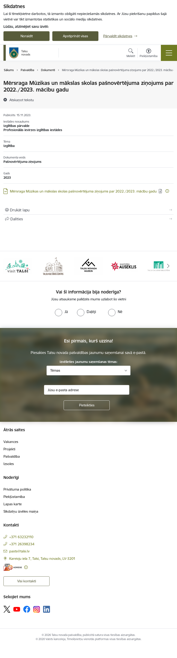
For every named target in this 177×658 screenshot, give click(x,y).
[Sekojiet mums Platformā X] (6, 609)
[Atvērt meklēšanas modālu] (130, 53)
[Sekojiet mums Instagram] (36, 609)
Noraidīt (27, 36)
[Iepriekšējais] (9, 266)
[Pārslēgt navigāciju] (169, 53)
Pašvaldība (11, 456)
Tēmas (55, 370)
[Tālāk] (168, 266)
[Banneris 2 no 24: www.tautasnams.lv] (53, 266)
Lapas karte (12, 504)
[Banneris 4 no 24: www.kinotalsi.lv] (124, 266)
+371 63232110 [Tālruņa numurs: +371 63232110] (21, 537)
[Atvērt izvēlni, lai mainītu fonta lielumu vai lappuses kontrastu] (148, 53)
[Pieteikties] (87, 405)
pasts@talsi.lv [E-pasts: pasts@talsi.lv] (19, 551)
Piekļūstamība (14, 496)
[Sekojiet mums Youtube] (16, 609)
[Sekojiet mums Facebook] (26, 609)
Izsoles (8, 464)
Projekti (9, 449)
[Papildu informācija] (167, 191)
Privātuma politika (17, 489)
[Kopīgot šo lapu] (88, 219)
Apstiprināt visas (75, 36)
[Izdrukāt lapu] (88, 210)
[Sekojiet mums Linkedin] (46, 609)
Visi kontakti (26, 581)
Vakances (10, 442)
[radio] (61, 311)
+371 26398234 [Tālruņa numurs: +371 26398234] (21, 544)
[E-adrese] (12, 567)
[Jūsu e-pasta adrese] (86, 390)
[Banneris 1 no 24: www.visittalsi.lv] (17, 266)
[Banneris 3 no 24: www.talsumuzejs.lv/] (88, 266)
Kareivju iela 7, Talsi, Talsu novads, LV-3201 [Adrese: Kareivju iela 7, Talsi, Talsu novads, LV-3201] (42, 558)
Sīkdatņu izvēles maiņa (20, 511)
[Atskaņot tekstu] (21, 100)
